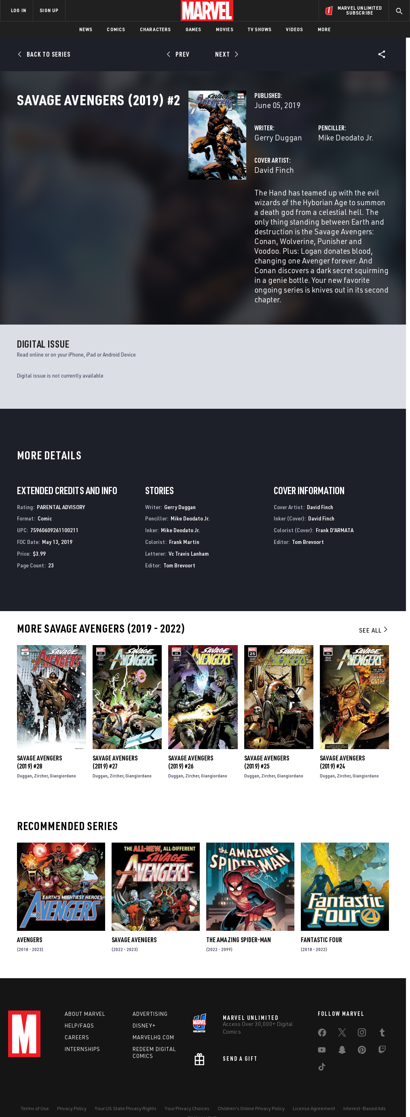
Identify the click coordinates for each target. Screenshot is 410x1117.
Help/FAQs (79, 1005)
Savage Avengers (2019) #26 (190, 739)
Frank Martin (184, 519)
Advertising (150, 993)
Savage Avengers (134, 917)
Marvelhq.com (153, 1017)
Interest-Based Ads (364, 1088)
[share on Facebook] (322, 1014)
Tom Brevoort (179, 542)
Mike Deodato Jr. (286, 173)
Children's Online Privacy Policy (251, 1088)
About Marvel (85, 993)
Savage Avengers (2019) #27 (115, 739)
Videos (294, 29)
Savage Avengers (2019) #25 (266, 739)
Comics (116, 29)
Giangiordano (63, 753)
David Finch (154, 205)
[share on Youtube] (322, 1031)
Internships (82, 1029)
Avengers (29, 917)
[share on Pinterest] (362, 1031)
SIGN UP (49, 10)
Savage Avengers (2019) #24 (342, 739)
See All (374, 607)
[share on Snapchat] (342, 1031)
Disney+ (144, 1005)
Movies (224, 29)
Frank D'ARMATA (334, 507)
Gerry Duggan (158, 173)
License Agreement (314, 1088)
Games (193, 29)
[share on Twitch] (382, 1031)
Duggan (24, 753)
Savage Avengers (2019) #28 (39, 739)
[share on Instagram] (362, 1014)
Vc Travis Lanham (189, 530)
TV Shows (260, 29)
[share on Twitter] (342, 1014)
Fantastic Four (321, 917)
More (324, 29)
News (86, 29)
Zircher (41, 753)
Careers (77, 1017)
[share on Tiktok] (322, 1048)
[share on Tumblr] (382, 1014)
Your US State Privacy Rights (125, 1088)
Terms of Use (35, 1088)
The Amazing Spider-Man (238, 917)
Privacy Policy (72, 1088)
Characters (155, 29)
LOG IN (18, 10)
